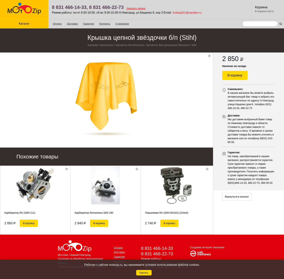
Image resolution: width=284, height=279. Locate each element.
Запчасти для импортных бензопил (167, 45)
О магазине (122, 23)
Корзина (261, 7)
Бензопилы (106, 45)
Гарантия (88, 23)
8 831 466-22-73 (106, 7)
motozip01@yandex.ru (186, 12)
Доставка (72, 23)
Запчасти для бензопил (130, 45)
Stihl (193, 45)
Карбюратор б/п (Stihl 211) (19, 212)
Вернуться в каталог (237, 196)
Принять (144, 272)
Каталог (24, 23)
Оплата (57, 23)
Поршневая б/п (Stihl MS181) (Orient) (166, 212)
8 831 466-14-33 (157, 248)
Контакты (104, 23)
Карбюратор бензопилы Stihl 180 (94, 212)
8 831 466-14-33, (70, 7)
